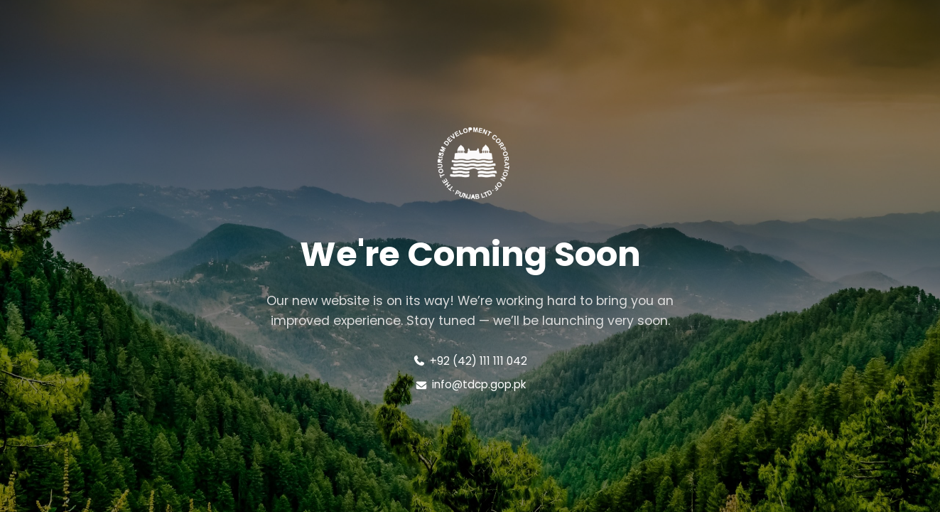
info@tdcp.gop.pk (470, 384)
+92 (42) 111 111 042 (470, 360)
